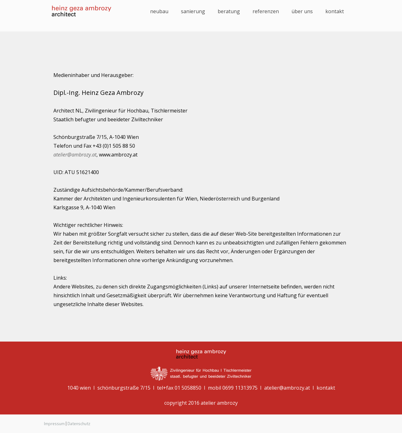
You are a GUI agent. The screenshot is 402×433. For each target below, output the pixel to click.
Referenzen (266, 11)
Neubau (159, 11)
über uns (302, 11)
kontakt (334, 11)
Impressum (54, 423)
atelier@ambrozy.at (74, 154)
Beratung (229, 11)
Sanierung (193, 11)
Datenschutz (79, 423)
